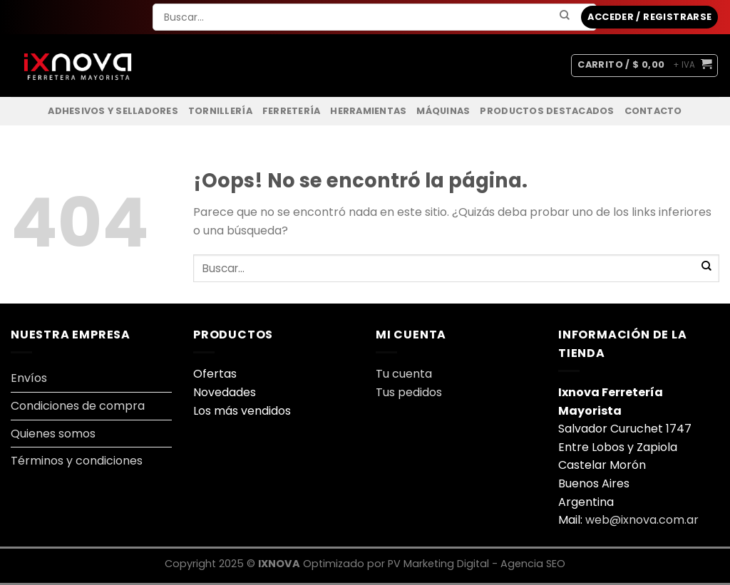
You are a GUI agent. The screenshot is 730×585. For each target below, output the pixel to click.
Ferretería (291, 111)
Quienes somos (53, 433)
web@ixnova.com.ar (642, 520)
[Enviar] (564, 16)
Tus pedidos (409, 392)
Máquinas (443, 111)
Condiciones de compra (78, 406)
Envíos (29, 378)
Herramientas (368, 111)
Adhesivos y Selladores (113, 111)
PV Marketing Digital (440, 563)
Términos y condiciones (77, 460)
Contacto (653, 111)
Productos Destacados (547, 111)
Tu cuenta (405, 374)
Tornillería (220, 111)
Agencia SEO (532, 563)
